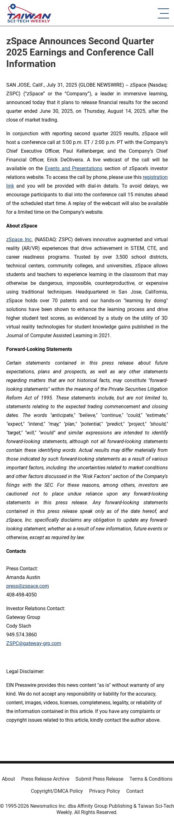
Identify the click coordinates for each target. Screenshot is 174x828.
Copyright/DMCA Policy (57, 791)
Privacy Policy (104, 791)
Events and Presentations (73, 168)
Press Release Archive (45, 779)
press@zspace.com (27, 586)
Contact (134, 791)
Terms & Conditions (150, 779)
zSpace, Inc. (19, 239)
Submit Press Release (99, 779)
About (8, 779)
